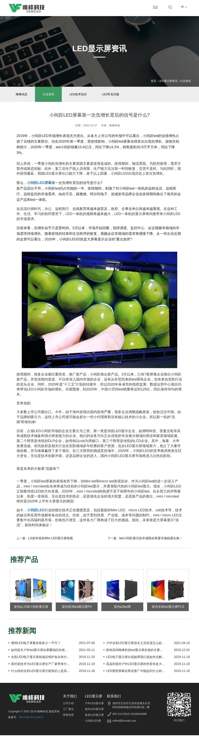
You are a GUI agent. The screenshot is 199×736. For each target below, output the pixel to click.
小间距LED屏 (93, 721)
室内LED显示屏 (94, 709)
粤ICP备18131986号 (31, 718)
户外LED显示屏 (94, 704)
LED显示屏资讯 (168, 80)
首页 (153, 80)
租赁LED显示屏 (94, 715)
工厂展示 (68, 709)
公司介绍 (68, 704)
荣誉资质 (68, 715)
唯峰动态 (22, 94)
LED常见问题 (113, 94)
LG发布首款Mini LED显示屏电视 (50, 539)
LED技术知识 (80, 94)
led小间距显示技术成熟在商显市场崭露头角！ (150, 539)
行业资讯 (185, 80)
